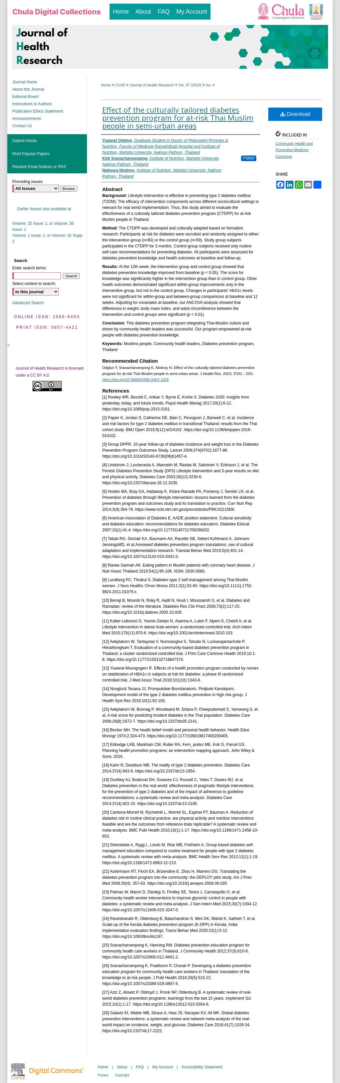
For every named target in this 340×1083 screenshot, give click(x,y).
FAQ (140, 1067)
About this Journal (28, 89)
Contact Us (22, 126)
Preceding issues (27, 181)
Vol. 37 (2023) (190, 85)
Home (106, 85)
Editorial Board (25, 96)
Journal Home (24, 82)
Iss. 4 (210, 85)
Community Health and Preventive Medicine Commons (294, 150)
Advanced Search (28, 303)
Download (295, 114)
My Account (162, 1067)
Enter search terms (29, 268)
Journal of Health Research (152, 85)
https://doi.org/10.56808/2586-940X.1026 (135, 380)
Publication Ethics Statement (37, 111)
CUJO (120, 85)
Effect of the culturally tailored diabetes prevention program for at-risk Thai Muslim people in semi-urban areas (177, 118)
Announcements (26, 118)
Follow (248, 158)
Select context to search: (34, 283)
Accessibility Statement (202, 1067)
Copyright (122, 1075)
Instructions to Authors (32, 104)
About (122, 1067)
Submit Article (24, 140)
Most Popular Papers (30, 153)
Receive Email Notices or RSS (39, 166)
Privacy (103, 1075)
